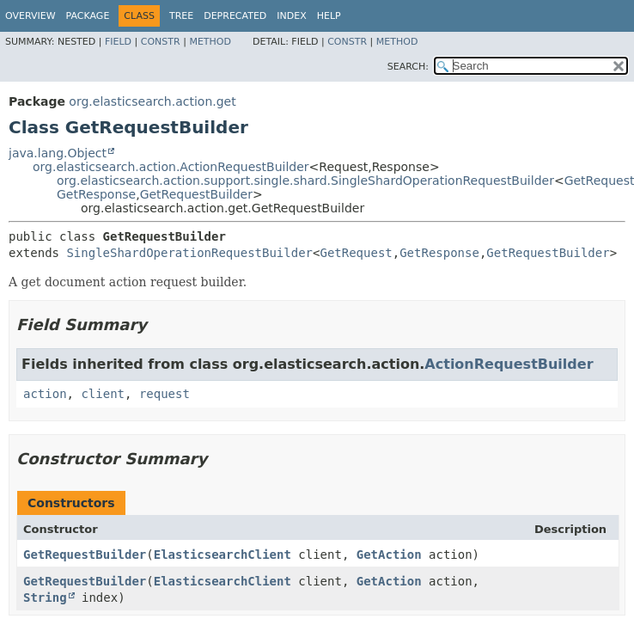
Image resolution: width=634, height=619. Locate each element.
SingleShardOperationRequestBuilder (189, 253)
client (103, 394)
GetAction (389, 554)
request (164, 394)
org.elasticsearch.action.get (152, 101)
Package (88, 15)
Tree (181, 15)
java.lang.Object (58, 153)
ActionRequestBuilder (508, 364)
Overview (30, 15)
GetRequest (356, 253)
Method (210, 41)
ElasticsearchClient (222, 554)
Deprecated (235, 15)
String (45, 597)
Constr (160, 41)
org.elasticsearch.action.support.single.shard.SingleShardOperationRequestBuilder (305, 180)
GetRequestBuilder (196, 194)
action (45, 394)
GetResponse (96, 194)
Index (291, 15)
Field (118, 41)
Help (329, 15)
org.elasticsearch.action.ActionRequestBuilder (171, 167)
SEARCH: (408, 66)
